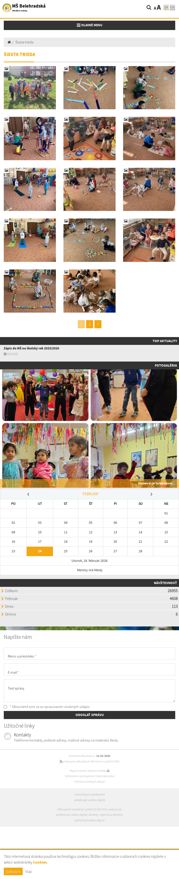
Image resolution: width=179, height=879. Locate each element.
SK (166, 7)
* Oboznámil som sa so (47, 706)
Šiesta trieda (24, 42)
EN (172, 7)
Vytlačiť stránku (99, 771)
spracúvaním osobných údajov (67, 706)
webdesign (80, 800)
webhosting (63, 814)
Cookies (40, 862)
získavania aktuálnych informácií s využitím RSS (89, 761)
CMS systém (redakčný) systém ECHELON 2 (82, 809)
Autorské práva (106, 776)
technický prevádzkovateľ (90, 794)
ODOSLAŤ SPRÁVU (90, 714)
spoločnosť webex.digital (89, 820)
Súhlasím (13, 871)
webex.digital (97, 800)
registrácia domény (111, 814)
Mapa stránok (78, 771)
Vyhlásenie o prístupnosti (80, 776)
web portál (115, 809)
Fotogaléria (166, 365)
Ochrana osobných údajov (89, 781)
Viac (28, 871)
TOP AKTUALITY (165, 340)
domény (93, 814)
